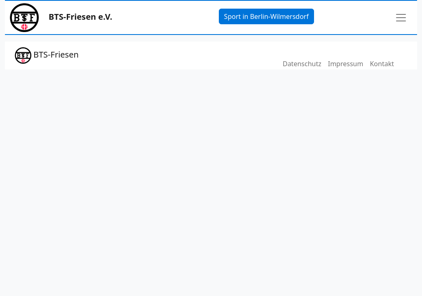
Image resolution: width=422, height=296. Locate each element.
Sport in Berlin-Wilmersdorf (266, 16)
